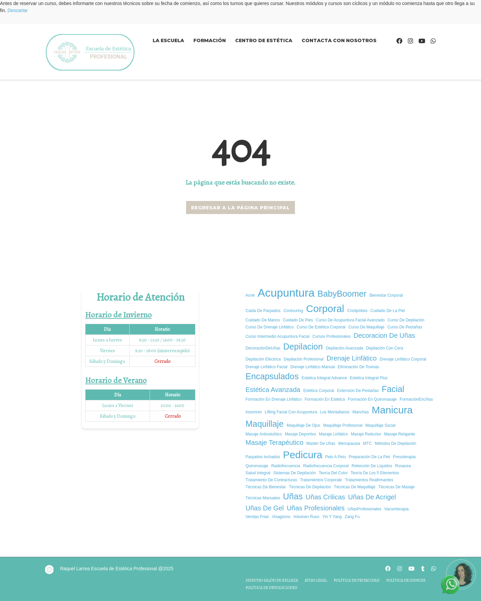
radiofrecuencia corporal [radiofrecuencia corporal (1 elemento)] (326, 466)
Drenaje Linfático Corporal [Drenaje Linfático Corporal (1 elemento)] (403, 359)
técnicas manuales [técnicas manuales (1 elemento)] (263, 498)
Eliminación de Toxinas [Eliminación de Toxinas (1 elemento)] (358, 367)
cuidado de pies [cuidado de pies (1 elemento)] (298, 320)
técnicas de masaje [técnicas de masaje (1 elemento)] (396, 487)
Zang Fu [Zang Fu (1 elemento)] (352, 516)
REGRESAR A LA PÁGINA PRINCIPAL (240, 208)
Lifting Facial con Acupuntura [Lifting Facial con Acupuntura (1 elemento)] (291, 412)
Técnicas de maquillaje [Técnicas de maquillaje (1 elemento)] (354, 487)
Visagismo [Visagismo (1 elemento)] (281, 516)
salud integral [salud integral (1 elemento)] (258, 473)
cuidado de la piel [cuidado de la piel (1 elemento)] (387, 310)
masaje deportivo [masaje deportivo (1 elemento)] (300, 434)
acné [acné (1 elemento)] (250, 295)
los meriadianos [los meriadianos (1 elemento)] (334, 412)
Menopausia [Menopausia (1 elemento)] (349, 443)
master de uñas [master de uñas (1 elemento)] (320, 443)
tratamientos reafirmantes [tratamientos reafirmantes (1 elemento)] (369, 480)
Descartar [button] (18, 10)
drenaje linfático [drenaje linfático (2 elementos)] (352, 358)
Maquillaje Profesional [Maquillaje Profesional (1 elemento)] (342, 425)
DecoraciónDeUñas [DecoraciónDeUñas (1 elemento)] (263, 348)
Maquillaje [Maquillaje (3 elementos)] (265, 423)
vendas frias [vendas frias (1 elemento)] (257, 516)
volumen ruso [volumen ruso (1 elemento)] (306, 516)
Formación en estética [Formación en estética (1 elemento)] (325, 399)
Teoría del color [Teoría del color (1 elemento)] (333, 473)
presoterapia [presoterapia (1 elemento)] (404, 457)
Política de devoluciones (271, 587)
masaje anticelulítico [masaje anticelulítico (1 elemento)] (264, 434)
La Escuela (168, 40)
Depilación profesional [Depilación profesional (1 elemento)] (303, 359)
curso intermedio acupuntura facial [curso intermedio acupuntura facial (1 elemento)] (277, 336)
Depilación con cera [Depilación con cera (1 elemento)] (384, 348)
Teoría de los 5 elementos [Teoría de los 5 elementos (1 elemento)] (375, 473)
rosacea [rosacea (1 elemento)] (403, 466)
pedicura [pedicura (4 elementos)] (302, 454)
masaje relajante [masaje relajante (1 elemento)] (399, 434)
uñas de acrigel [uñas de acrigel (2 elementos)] (372, 497)
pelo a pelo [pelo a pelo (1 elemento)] (335, 457)
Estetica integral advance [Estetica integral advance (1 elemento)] (324, 378)
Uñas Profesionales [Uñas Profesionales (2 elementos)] (315, 508)
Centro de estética (263, 40)
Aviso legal (316, 580)
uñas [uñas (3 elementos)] (293, 496)
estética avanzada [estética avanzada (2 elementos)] (273, 389)
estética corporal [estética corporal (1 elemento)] (318, 390)
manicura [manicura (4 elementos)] (392, 409)
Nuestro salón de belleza (272, 580)
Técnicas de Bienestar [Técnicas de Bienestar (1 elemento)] (266, 487)
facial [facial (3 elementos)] (393, 389)
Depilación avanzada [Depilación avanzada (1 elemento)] (344, 348)
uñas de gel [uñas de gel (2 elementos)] (265, 508)
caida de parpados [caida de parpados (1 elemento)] (263, 310)
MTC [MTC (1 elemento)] (367, 443)
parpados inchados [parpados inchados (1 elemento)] (263, 457)
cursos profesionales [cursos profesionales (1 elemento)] (331, 336)
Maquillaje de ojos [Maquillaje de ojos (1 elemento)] (303, 425)
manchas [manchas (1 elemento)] (360, 412)
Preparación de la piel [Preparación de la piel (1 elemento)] (369, 457)
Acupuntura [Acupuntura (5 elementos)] (286, 293)
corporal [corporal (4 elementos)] (325, 308)
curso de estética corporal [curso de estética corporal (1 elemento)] (321, 327)
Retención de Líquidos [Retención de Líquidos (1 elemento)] (372, 466)
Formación (209, 40)
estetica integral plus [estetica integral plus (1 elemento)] (368, 378)
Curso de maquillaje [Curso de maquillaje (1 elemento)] (366, 327)
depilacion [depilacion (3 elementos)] (303, 346)
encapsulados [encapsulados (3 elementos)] (272, 376)
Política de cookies (406, 580)
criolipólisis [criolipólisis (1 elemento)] (357, 310)
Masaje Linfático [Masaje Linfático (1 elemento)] (333, 434)
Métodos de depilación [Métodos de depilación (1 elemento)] (395, 443)
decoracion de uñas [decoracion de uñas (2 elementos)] (384, 335)
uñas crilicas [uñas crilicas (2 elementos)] (325, 497)
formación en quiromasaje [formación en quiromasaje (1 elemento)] (372, 399)
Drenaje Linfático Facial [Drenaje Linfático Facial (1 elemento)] (266, 367)
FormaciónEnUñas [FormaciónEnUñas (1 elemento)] (416, 399)
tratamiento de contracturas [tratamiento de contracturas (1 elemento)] (271, 480)
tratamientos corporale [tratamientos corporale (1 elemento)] (321, 480)
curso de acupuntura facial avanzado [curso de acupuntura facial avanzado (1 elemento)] (350, 320)
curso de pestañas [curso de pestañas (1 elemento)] (404, 327)
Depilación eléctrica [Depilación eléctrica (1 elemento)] (263, 359)
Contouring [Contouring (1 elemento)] (293, 310)
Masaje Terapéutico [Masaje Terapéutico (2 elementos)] (274, 442)
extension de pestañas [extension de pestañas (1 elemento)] (358, 390)
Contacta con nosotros (339, 40)
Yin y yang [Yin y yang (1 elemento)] (332, 516)
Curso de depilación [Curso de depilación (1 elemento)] (405, 320)
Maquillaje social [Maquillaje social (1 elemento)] (380, 425)
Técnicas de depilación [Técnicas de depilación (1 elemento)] (310, 487)
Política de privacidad (356, 580)
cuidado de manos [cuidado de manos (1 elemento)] (263, 320)
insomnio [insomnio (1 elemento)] (254, 412)
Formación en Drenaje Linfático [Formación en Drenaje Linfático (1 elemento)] (274, 399)
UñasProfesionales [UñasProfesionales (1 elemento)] (364, 509)
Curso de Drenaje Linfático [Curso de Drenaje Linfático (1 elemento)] (270, 327)
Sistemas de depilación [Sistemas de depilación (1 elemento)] (294, 473)
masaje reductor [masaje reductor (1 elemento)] (366, 434)
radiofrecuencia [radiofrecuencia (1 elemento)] (285, 466)
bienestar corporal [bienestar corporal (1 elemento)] (386, 295)
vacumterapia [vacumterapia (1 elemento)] (396, 509)
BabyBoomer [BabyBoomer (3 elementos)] (342, 293)
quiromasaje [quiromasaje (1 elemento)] (257, 466)
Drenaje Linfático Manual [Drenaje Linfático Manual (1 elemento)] (312, 367)
